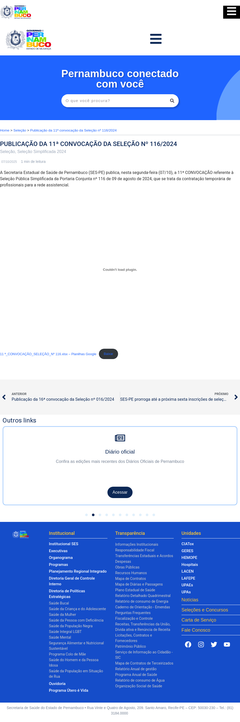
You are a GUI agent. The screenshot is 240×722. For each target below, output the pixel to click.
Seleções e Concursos (204, 609)
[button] (86, 515)
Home (4, 130)
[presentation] (11, 461)
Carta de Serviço (198, 620)
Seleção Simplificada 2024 (41, 151)
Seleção (19, 130)
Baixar (108, 354)
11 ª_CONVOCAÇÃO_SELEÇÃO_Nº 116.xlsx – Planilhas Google (48, 354)
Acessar (120, 492)
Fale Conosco (195, 630)
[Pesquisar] (172, 100)
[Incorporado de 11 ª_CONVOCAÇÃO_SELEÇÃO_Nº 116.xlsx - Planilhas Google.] (120, 269)
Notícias (189, 599)
